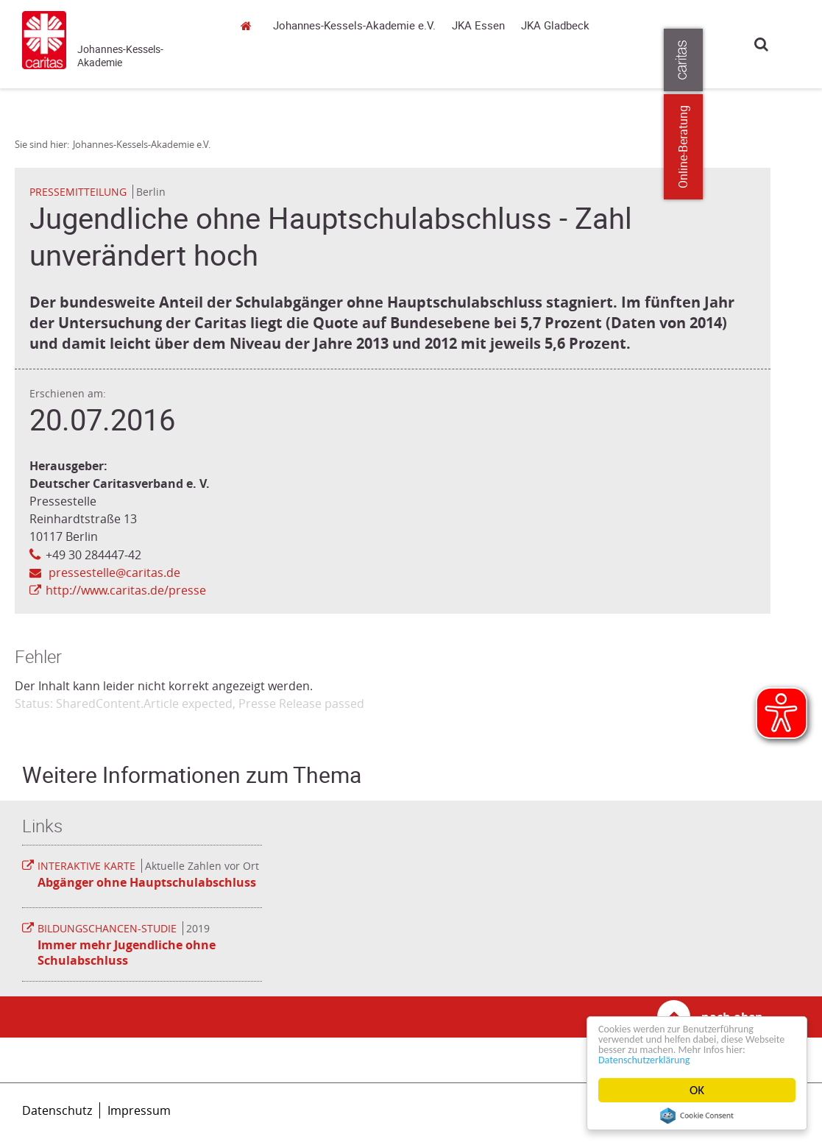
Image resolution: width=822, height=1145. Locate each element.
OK (697, 1090)
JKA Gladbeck (555, 25)
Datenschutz (57, 1110)
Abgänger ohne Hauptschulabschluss (147, 882)
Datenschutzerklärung (707, 1059)
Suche (761, 44)
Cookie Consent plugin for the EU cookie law (697, 1115)
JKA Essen (478, 25)
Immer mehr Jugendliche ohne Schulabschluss (127, 952)
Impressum (139, 1110)
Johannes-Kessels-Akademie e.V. (249, 69)
